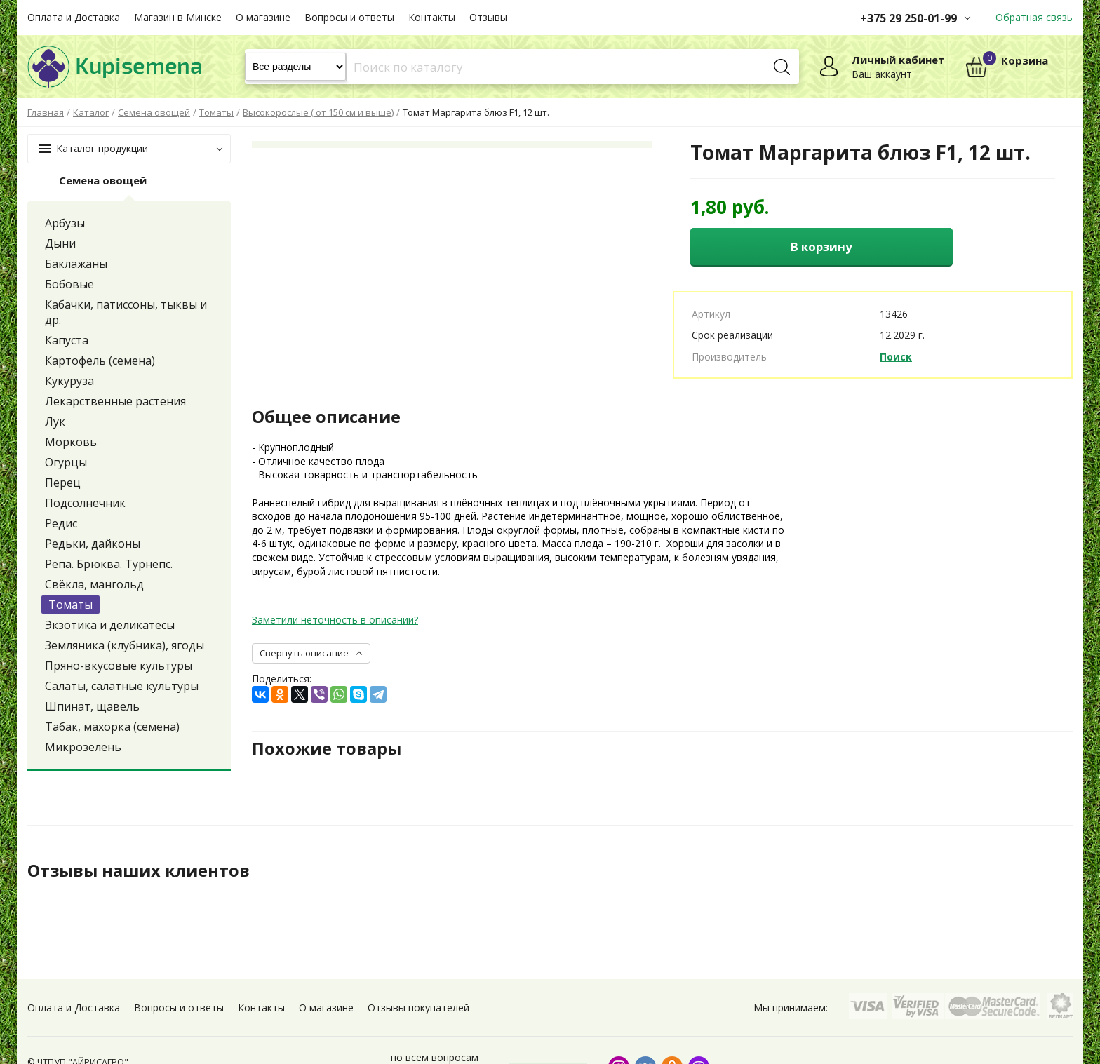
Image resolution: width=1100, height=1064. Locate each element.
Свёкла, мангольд (94, 584)
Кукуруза (69, 381)
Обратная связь (1034, 17)
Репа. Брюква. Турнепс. (109, 564)
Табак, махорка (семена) (112, 726)
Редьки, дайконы (92, 543)
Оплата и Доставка (73, 17)
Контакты (431, 17)
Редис (61, 523)
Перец (63, 482)
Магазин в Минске (178, 17)
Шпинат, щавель (92, 706)
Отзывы (488, 17)
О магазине (263, 17)
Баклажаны (76, 263)
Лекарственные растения (115, 401)
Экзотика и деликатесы (110, 625)
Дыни (60, 243)
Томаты (70, 604)
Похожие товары (326, 749)
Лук (55, 421)
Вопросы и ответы (349, 17)
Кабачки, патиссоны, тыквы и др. (126, 312)
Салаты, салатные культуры (122, 686)
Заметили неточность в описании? (335, 620)
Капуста (66, 340)
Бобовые (69, 284)
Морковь (71, 442)
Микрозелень (83, 747)
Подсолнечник (85, 503)
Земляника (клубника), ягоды (124, 645)
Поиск (896, 356)
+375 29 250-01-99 (908, 18)
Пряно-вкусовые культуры (118, 665)
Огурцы (66, 462)
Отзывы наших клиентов (138, 871)
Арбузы (65, 223)
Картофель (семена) (100, 360)
